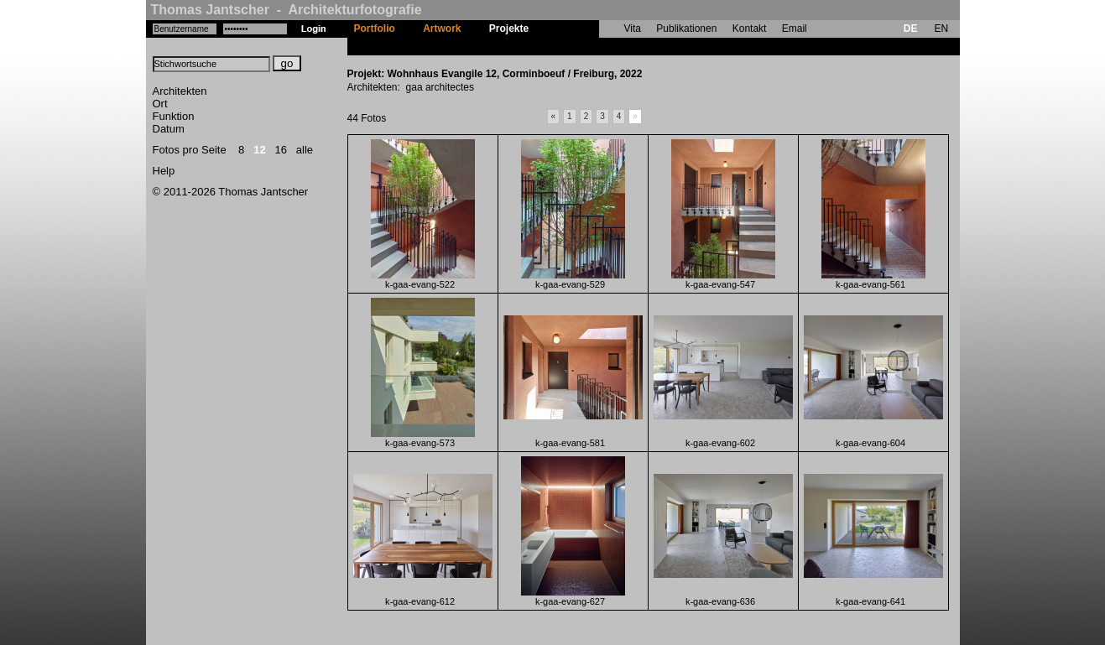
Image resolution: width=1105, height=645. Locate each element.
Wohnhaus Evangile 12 (597, 46)
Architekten (180, 91)
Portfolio (374, 28)
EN (941, 28)
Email (794, 28)
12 (259, 149)
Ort (160, 103)
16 (281, 149)
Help (164, 170)
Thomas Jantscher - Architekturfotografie (286, 10)
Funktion (174, 116)
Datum (169, 128)
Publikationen (686, 28)
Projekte (509, 28)
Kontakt (749, 28)
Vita (632, 28)
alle (304, 149)
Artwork (442, 28)
